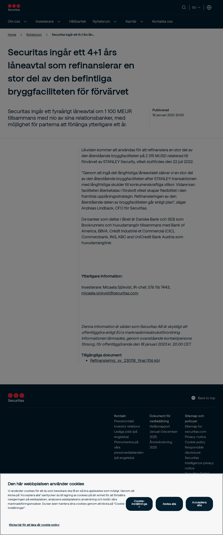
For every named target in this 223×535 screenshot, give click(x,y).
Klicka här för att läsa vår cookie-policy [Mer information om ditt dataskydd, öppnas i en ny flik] (34, 524)
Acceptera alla (199, 504)
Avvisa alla (169, 504)
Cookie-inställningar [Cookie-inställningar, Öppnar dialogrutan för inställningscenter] (139, 503)
